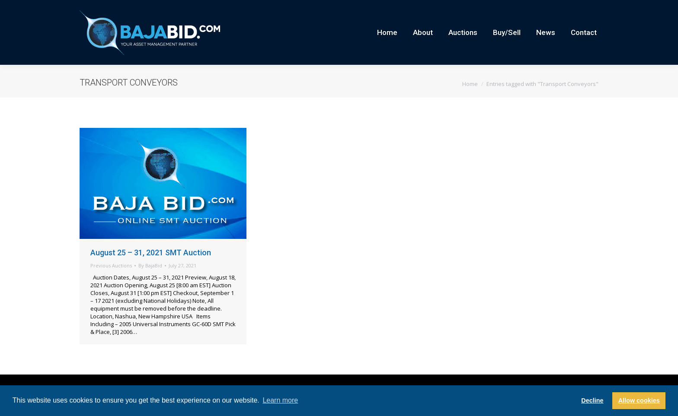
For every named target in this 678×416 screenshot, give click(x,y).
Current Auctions (557, 8)
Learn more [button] (280, 400)
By (150, 281)
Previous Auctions (111, 281)
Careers (518, 8)
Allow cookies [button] (639, 400)
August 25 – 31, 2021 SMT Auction (150, 268)
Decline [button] (592, 400)
